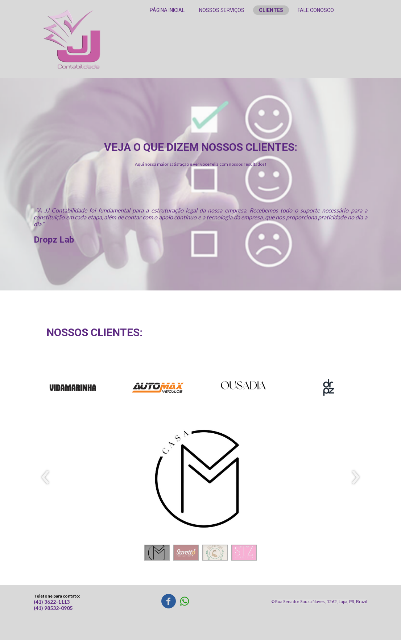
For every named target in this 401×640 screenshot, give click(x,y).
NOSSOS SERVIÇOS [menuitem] (221, 10)
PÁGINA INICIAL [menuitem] (167, 10)
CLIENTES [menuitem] (271, 10)
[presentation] (45, 477)
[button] (157, 553)
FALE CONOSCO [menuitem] (316, 10)
